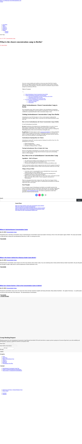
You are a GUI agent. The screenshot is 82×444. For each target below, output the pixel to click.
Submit (2, 351)
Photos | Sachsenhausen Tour (8, 359)
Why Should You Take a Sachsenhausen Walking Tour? (26, 210)
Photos (4, 25)
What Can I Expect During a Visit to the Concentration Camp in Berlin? (29, 205)
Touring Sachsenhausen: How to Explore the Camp (37, 98)
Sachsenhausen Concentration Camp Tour (11, 368)
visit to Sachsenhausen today (33, 190)
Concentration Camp (10, 38)
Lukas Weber (4, 45)
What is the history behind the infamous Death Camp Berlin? (18, 257)
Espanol (6, 32)
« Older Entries (4, 296)
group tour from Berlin (45, 131)
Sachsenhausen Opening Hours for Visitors (36, 97)
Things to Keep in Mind (32, 101)
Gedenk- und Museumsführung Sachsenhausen (12, 369)
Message (2, 349)
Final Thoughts (31, 102)
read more (3, 238)
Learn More (5, 24)
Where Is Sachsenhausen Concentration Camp (14, 229)
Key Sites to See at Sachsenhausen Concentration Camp (36, 99)
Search (1, 198)
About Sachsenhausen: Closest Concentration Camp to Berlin (37, 94)
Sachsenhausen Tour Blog (8, 363)
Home (4, 357)
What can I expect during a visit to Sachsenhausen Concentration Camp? (29, 209)
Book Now (5, 29)
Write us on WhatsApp (4, 0)
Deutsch (6, 31)
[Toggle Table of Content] (23, 92)
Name (1, 343)
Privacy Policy (5, 391)
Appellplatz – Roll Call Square (34, 100)
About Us (4, 26)
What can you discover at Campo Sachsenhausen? (25, 206)
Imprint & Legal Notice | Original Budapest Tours (13, 390)
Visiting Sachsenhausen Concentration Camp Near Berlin (36, 95)
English (4, 30)
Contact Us (5, 28)
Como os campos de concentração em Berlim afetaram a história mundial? (30, 207)
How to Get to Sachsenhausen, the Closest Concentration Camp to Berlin (40, 96)
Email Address (3, 345)
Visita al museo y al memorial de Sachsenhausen (12, 370)
